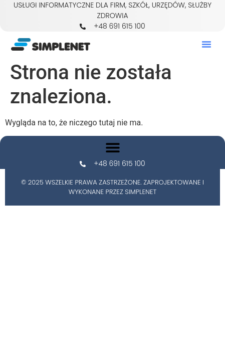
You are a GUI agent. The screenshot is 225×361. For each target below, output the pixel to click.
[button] (206, 44)
